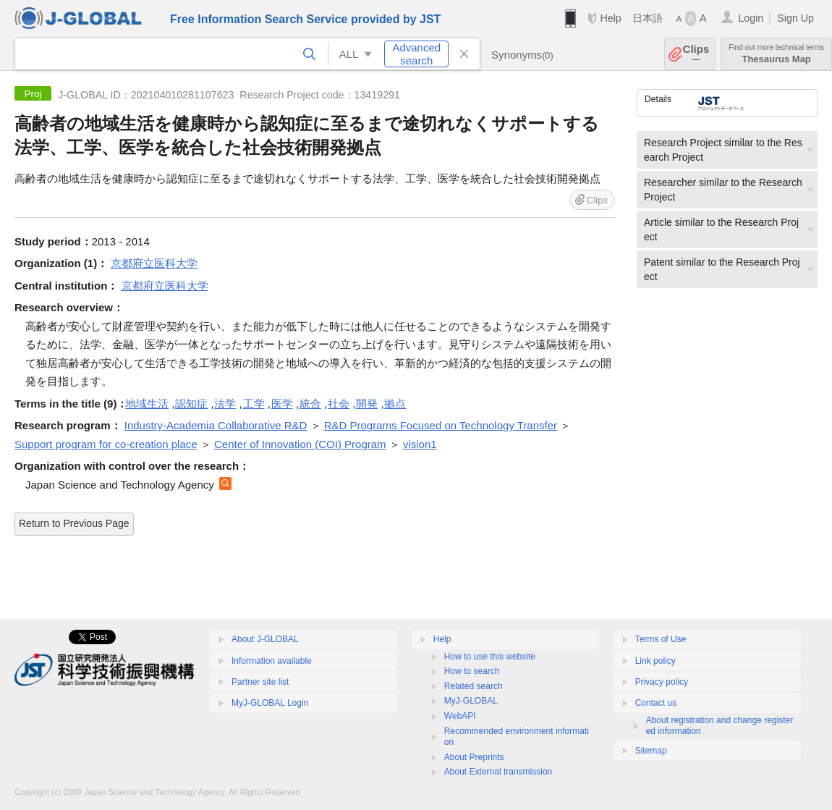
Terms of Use (661, 639)
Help (610, 18)
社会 (338, 403)
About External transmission (498, 772)
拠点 (395, 403)
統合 (310, 403)
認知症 (191, 403)
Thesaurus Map (776, 53)
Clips (696, 54)
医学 (282, 403)
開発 (367, 403)
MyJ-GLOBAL (471, 701)
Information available (272, 661)
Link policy (655, 661)
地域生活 (147, 403)
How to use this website (489, 656)
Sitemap (651, 751)
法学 (225, 403)
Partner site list (260, 682)
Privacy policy (661, 682)
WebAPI (460, 716)
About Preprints (474, 757)
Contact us (655, 703)
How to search (472, 671)
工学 (254, 403)
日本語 (647, 18)
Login (750, 18)
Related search (473, 686)
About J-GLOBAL (265, 639)
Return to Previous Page (74, 523)
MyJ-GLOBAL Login (270, 703)
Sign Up (795, 18)
